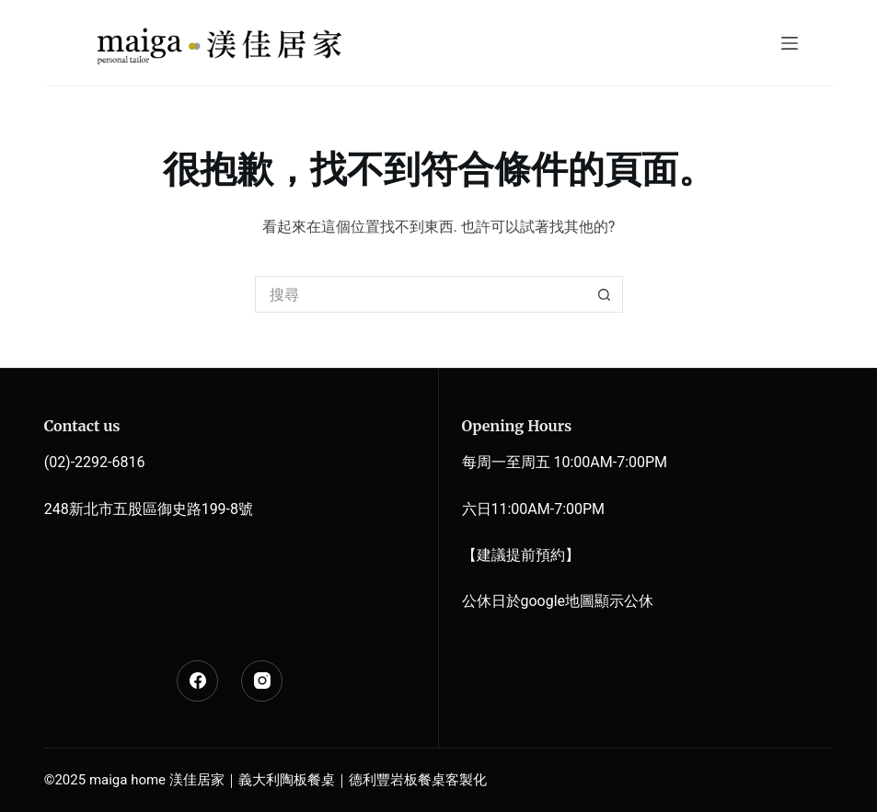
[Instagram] (262, 681)
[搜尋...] (420, 294)
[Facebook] (197, 681)
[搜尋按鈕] (604, 294)
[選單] (789, 43)
